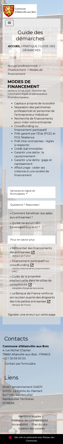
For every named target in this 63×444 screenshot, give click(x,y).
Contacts (16, 338)
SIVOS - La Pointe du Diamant (23, 391)
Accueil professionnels (23, 65)
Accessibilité (20, 424)
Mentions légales (29, 416)
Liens (11, 377)
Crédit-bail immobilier (28, 148)
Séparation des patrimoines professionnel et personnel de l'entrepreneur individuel (34, 111)
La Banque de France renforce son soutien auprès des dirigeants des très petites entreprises (32, 297)
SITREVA (8, 403)
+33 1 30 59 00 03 (14, 358)
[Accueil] (20, 9)
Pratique (30, 46)
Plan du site (40, 424)
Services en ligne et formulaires (22, 192)
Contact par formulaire (20, 363)
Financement (17, 69)
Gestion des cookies (31, 428)
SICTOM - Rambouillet (18, 395)
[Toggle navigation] (9, 23)
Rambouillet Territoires (18, 399)
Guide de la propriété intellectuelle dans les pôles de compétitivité (31, 280)
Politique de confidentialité (29, 420)
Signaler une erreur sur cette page (31, 314)
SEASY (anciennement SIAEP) (23, 387)
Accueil (14, 46)
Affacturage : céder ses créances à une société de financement (31, 171)
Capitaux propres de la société (34, 103)
